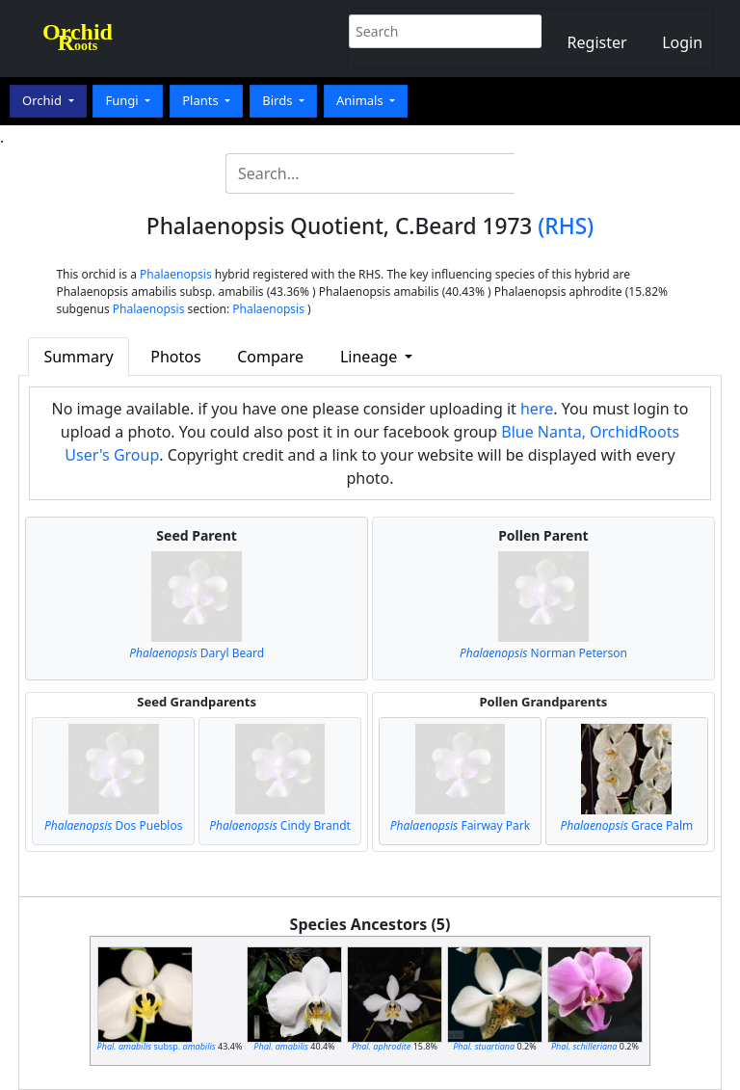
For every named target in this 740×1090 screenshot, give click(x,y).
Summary (78, 356)
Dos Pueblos (113, 825)
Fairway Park (460, 825)
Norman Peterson (543, 653)
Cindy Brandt (280, 825)
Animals (361, 100)
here (536, 408)
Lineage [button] (370, 356)
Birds (279, 100)
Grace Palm (626, 825)
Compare (270, 356)
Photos (175, 356)
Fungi (123, 100)
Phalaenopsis (176, 274)
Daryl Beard (196, 653)
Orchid (43, 100)
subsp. (156, 1046)
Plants (202, 100)
